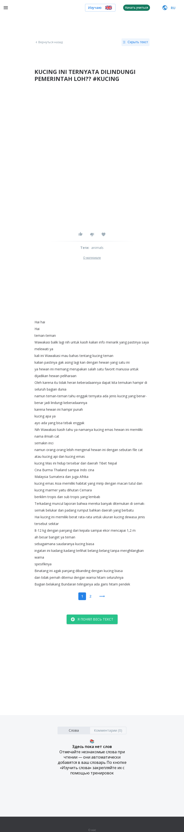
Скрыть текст (135, 42)
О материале (92, 257)
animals (97, 247)
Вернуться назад (48, 42)
